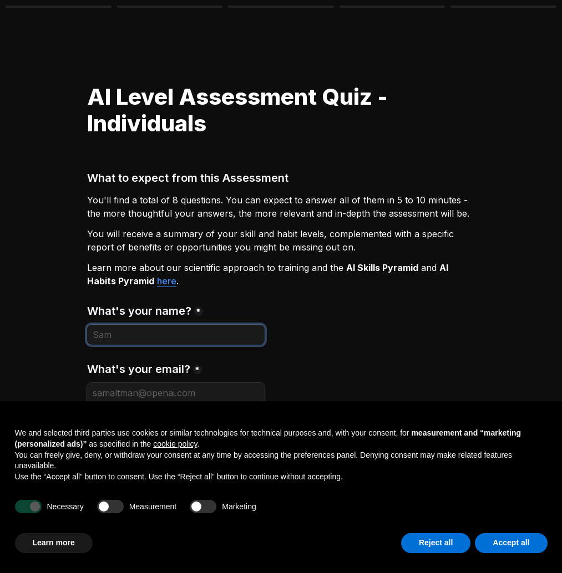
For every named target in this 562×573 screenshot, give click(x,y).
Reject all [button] (436, 542)
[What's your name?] (176, 335)
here (166, 280)
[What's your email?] (176, 393)
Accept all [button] (511, 542)
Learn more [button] (54, 542)
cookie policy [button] (175, 443)
